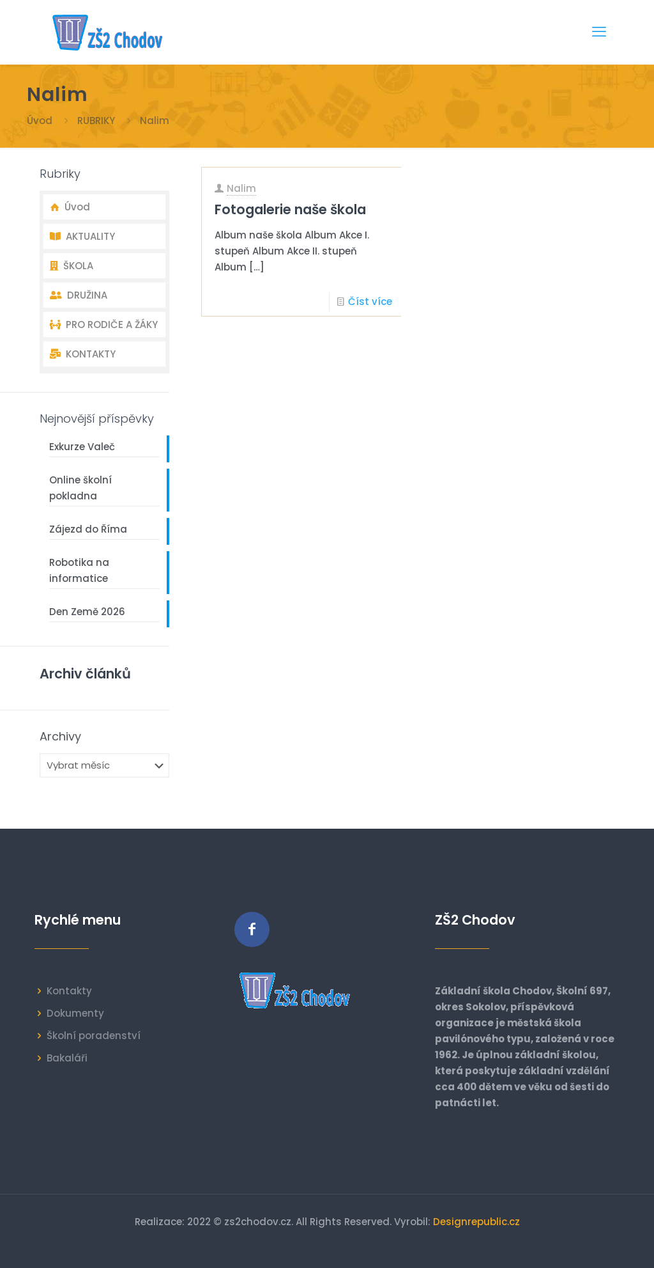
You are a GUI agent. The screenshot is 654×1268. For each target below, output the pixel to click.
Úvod (39, 120)
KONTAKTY (83, 354)
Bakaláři (67, 1058)
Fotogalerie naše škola (290, 209)
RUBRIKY (96, 120)
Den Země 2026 (87, 611)
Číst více (370, 301)
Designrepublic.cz (476, 1221)
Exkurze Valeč (82, 446)
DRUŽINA (78, 295)
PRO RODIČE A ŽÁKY (104, 324)
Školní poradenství (94, 1035)
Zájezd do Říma (88, 529)
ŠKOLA (71, 265)
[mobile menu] (599, 32)
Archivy (60, 737)
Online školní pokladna (80, 488)
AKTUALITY (82, 236)
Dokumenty (75, 1013)
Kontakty (69, 991)
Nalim (241, 188)
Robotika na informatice (79, 570)
